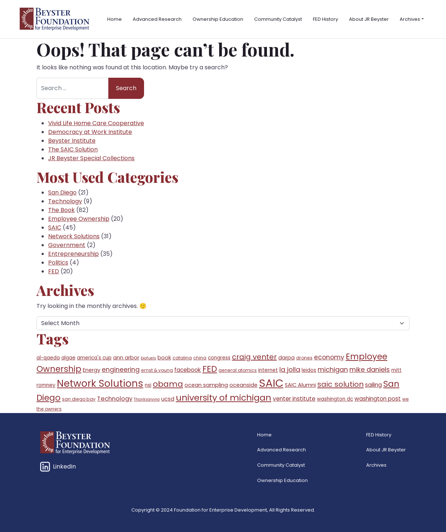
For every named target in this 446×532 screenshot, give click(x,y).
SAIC (54, 227)
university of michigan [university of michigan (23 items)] (223, 398)
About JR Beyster (369, 19)
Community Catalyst (278, 19)
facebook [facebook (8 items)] (187, 370)
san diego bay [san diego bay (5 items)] (79, 399)
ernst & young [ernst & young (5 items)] (157, 370)
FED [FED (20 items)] (209, 369)
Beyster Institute (72, 140)
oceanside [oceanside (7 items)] (243, 385)
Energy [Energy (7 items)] (91, 370)
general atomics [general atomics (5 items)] (237, 370)
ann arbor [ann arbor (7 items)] (126, 357)
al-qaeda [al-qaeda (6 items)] (48, 357)
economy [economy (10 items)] (329, 357)
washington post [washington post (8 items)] (377, 398)
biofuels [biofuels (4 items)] (148, 358)
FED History (325, 19)
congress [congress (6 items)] (219, 357)
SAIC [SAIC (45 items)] (271, 382)
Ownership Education (218, 19)
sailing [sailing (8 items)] (373, 385)
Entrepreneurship (73, 254)
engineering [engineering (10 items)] (121, 369)
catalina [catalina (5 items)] (182, 358)
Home (114, 19)
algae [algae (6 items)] (68, 357)
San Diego (62, 192)
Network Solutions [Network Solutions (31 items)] (100, 383)
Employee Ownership (78, 219)
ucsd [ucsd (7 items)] (167, 398)
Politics (58, 262)
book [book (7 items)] (164, 357)
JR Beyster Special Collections (91, 158)
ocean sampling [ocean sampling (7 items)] (206, 385)
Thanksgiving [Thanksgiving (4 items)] (147, 399)
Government (66, 245)
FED (53, 271)
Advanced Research (157, 19)
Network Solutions (74, 236)
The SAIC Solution (73, 149)
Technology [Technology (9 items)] (114, 398)
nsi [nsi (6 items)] (148, 385)
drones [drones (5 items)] (304, 358)
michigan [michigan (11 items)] (333, 369)
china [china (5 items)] (199, 358)
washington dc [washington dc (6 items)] (335, 399)
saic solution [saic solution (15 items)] (340, 384)
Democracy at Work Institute (90, 132)
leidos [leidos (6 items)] (309, 370)
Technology (65, 201)
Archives (410, 19)
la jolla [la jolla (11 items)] (289, 369)
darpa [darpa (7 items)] (286, 357)
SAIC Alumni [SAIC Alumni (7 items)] (300, 385)
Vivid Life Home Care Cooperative (96, 123)
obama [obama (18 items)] (168, 384)
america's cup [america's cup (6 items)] (94, 357)
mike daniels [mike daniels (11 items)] (369, 369)
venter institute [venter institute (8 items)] (294, 398)
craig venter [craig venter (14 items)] (254, 357)
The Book (61, 210)
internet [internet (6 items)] (268, 370)
